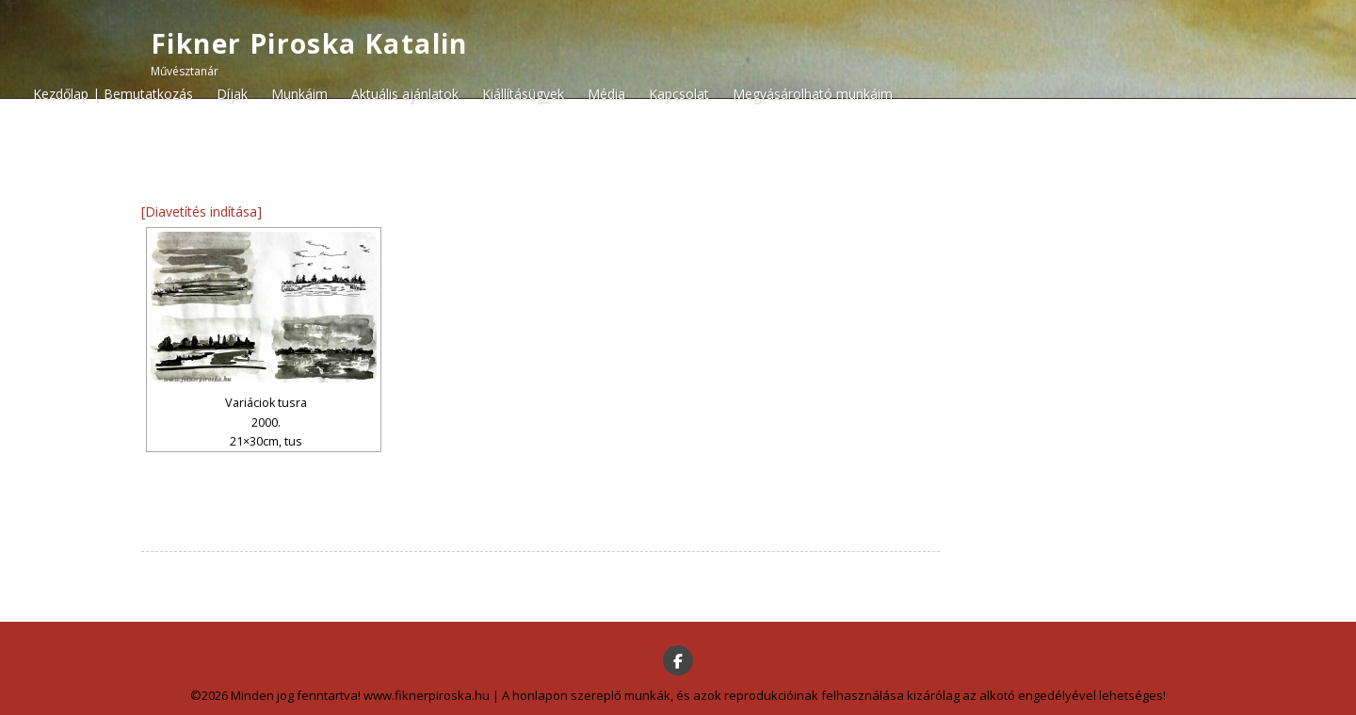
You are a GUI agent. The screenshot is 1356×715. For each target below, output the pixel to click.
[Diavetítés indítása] (201, 211)
